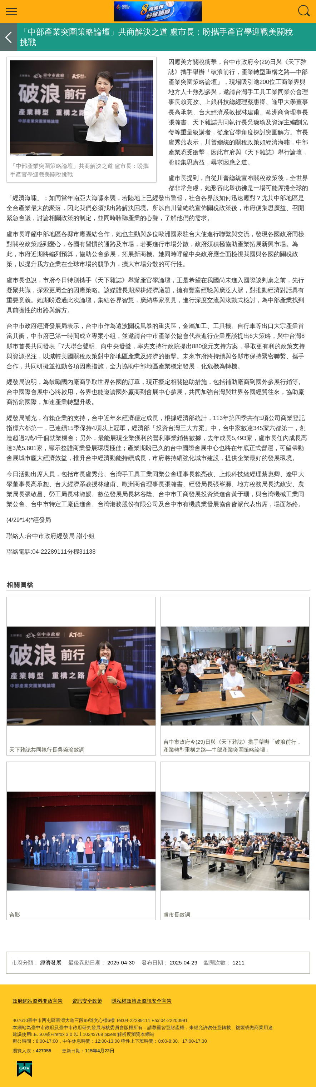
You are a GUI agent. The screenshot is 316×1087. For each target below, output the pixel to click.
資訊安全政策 (83, 1000)
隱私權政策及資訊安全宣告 (134, 1000)
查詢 (304, 11)
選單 (11, 11)
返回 (8, 37)
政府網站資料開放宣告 (36, 1000)
